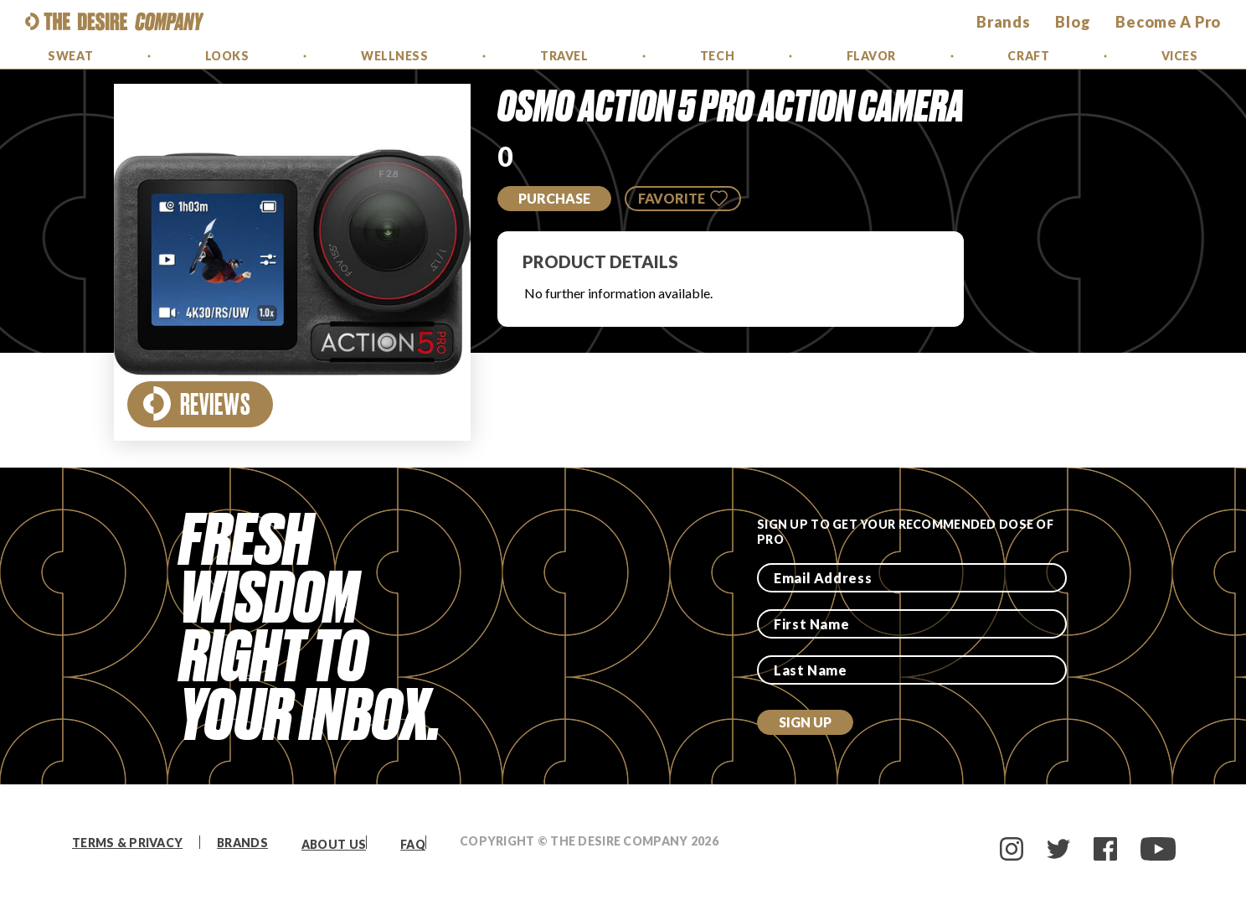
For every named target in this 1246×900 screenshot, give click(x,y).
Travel (564, 56)
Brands (242, 842)
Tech (717, 56)
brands (1003, 22)
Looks (227, 56)
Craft (1028, 56)
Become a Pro (1168, 22)
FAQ (412, 844)
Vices (1179, 56)
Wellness (394, 56)
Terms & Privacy (127, 842)
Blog (1072, 22)
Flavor (871, 56)
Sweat (70, 56)
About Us (333, 844)
